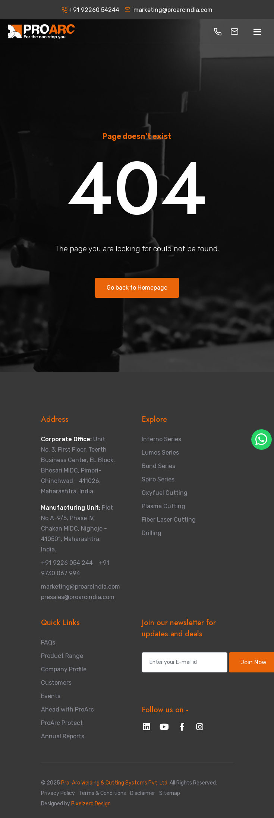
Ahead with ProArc (67, 709)
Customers (56, 682)
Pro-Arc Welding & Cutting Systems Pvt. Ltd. (115, 783)
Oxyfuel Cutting (165, 492)
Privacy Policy (58, 793)
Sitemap (169, 793)
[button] (218, 31)
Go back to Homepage (137, 287)
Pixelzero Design (90, 804)
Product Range (62, 655)
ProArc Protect (62, 722)
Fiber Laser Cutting (169, 519)
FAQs (48, 642)
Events (50, 696)
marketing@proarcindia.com (168, 9)
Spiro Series (158, 479)
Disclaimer (142, 793)
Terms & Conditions (102, 793)
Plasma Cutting (163, 506)
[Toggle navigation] (257, 31)
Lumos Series (160, 452)
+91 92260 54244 (90, 9)
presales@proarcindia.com (77, 597)
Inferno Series (161, 439)
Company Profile (63, 669)
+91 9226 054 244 (67, 562)
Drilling (151, 533)
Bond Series (158, 466)
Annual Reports (62, 736)
